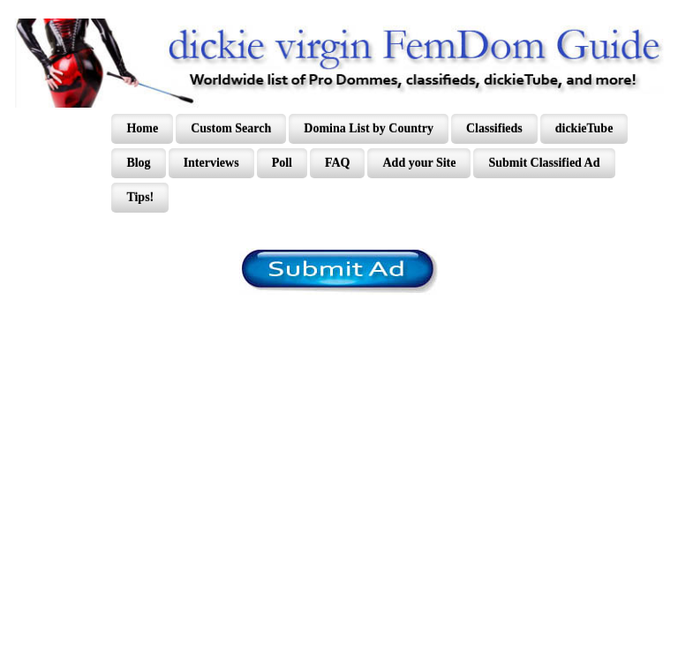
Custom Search (231, 128)
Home (142, 128)
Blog (138, 162)
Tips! (140, 197)
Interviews (211, 162)
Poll (282, 162)
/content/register (339, 271)
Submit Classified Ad (543, 162)
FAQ (337, 162)
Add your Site (419, 162)
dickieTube (584, 128)
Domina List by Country (368, 128)
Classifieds (494, 128)
